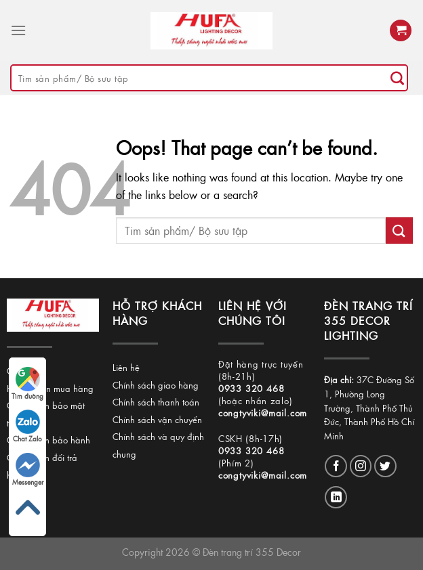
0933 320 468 (251, 388)
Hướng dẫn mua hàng (50, 388)
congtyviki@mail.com (262, 412)
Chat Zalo (27, 426)
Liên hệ (126, 367)
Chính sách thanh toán (156, 401)
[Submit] (397, 77)
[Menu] (18, 30)
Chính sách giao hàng (156, 384)
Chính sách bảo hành (48, 439)
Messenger (27, 470)
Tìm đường (27, 384)
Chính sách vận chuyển (157, 419)
